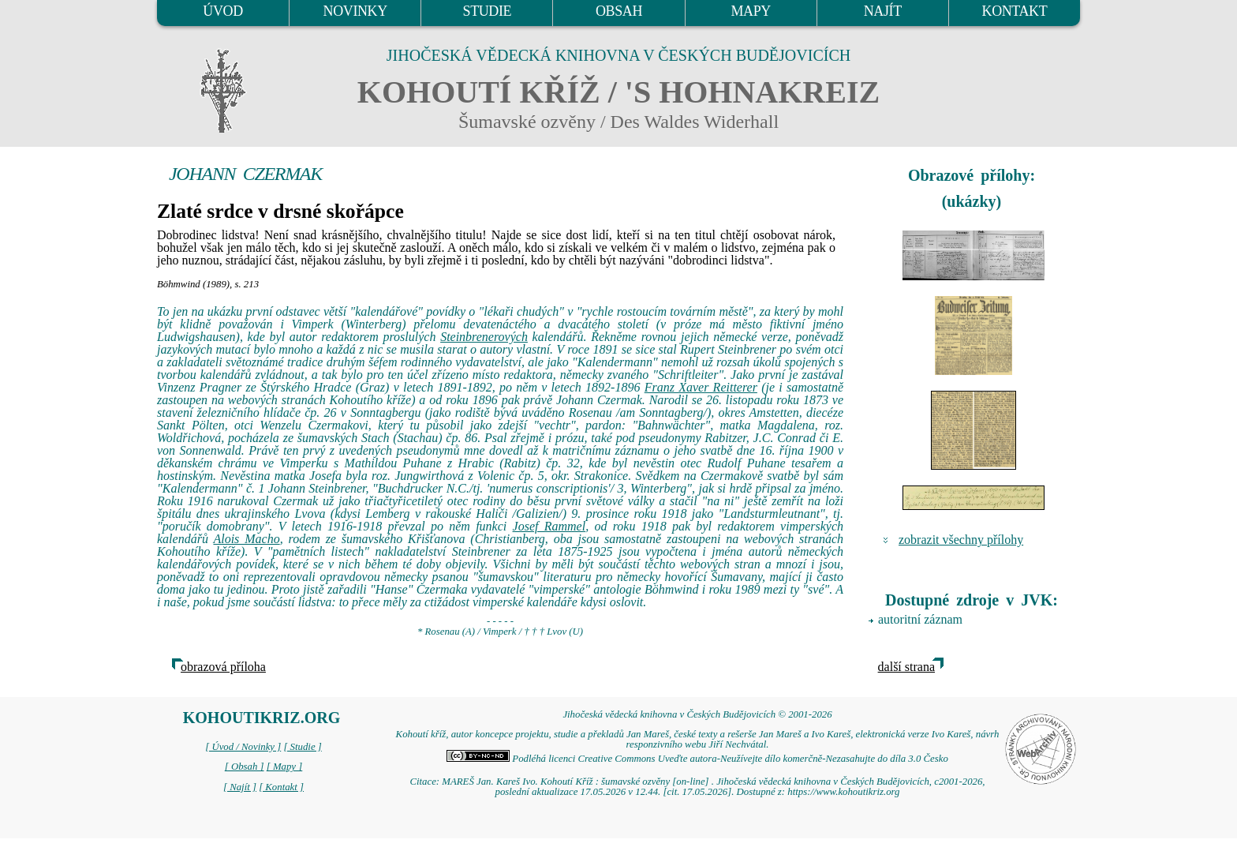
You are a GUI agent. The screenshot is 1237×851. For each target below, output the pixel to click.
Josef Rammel (549, 526)
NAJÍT (883, 11)
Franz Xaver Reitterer (701, 387)
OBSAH (619, 11)
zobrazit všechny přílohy (961, 539)
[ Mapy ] (285, 766)
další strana (906, 666)
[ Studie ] (302, 746)
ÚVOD (222, 11)
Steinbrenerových (484, 336)
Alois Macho (246, 538)
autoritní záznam (920, 619)
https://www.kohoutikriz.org (843, 791)
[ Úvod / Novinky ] (243, 746)
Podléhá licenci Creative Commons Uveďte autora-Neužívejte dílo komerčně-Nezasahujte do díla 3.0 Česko (697, 758)
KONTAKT (1015, 11)
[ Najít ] (239, 787)
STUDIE (487, 11)
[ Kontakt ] (281, 787)
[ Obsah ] (244, 766)
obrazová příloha (223, 666)
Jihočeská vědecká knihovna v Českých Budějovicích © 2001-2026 (697, 714)
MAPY (750, 11)
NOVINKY (355, 11)
